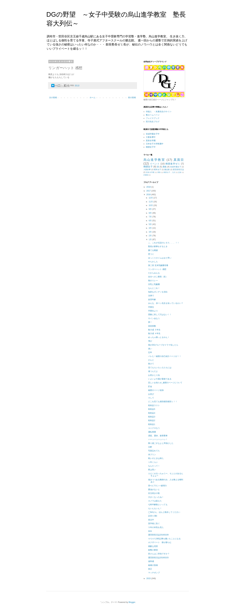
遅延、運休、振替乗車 (158, 436)
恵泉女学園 (151, 140)
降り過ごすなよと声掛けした (160, 443)
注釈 (150, 447)
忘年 (150, 352)
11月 (151, 202)
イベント (155, 163)
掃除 (159, 172)
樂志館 (167, 169)
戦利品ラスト (154, 405)
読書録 (145, 175)
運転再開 (152, 432)
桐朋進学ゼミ (172, 163)
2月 (150, 235)
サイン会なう (154, 318)
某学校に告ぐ (154, 523)
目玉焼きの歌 (154, 493)
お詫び (151, 394)
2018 (148, 187)
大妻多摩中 (151, 137)
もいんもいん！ (155, 508)
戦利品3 (151, 417)
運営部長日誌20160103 (158, 557)
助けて (151, 364)
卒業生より (153, 311)
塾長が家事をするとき (158, 246)
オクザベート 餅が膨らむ (159, 542)
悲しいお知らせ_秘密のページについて (165, 382)
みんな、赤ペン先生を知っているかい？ (165, 303)
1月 (150, 239)
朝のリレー (153, 280)
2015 (148, 578)
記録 (179, 172)
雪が (150, 341)
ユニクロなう (154, 428)
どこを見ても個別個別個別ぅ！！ (162, 401)
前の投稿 (132, 97)
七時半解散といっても (158, 504)
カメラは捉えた (155, 501)
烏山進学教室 (154, 159)
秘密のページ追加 (156, 390)
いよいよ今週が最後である (159, 379)
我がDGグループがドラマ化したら (163, 345)
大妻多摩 (147, 169)
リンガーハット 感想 (157, 269)
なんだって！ (154, 466)
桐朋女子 (148, 166)
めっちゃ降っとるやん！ (158, 337)
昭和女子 (157, 169)
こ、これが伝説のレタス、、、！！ (163, 243)
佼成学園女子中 (152, 134)
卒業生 (151, 307)
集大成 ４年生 (154, 333)
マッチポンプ (154, 573)
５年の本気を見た (156, 527)
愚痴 (165, 167)
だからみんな (154, 273)
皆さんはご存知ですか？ (158, 554)
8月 (150, 213)
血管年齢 (152, 299)
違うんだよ (153, 371)
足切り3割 (152, 516)
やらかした (153, 262)
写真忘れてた (154, 451)
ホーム (92, 97)
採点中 (151, 520)
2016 (148, 194)
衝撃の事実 (153, 550)
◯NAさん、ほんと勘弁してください (164, 512)
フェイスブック (152, 118)
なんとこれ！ (154, 288)
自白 (150, 531)
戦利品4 (151, 413)
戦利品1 (151, 424)
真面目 (179, 159)
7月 (150, 217)
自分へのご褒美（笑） (158, 277)
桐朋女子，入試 (169, 172)
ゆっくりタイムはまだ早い (159, 258)
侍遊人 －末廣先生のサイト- (159, 111)
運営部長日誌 (178, 169)
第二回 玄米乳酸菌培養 (158, 265)
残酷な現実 (153, 546)
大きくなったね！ (156, 497)
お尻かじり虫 (154, 375)
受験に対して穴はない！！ (159, 314)
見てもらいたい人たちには (159, 367)
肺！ (150, 322)
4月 (150, 228)
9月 (150, 209)
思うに (151, 254)
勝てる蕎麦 (153, 250)
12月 (151, 198)
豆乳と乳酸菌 (154, 284)
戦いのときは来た (156, 458)
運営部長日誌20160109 (158, 535)
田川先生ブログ (152, 121)
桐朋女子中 (151, 147)
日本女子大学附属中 (154, 144)
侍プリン (152, 454)
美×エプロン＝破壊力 (157, 486)
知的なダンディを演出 (158, 292)
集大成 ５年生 (154, 330)
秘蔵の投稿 (153, 565)
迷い (150, 349)
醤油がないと (154, 489)
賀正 (150, 569)
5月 (150, 224)
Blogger (132, 602)
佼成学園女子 (175, 167)
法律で (151, 295)
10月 (151, 205)
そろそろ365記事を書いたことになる (164, 539)
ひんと (151, 360)
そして (151, 398)
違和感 (151, 561)
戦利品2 (151, 420)
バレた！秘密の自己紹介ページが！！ (164, 356)
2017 (148, 191)
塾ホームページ (152, 115)
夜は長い (152, 469)
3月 (150, 232)
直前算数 (152, 326)
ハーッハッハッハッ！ (158, 439)
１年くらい (153, 462)
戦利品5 (151, 409)
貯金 (150, 386)
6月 (150, 220)
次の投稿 (53, 97)
